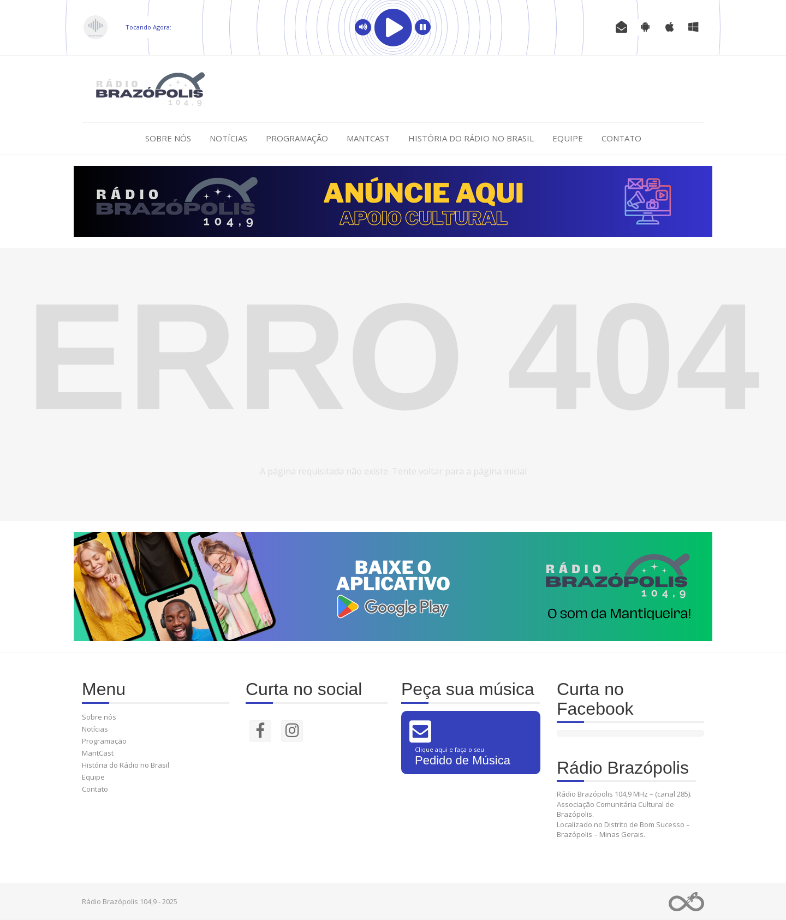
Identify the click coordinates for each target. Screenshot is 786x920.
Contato (621, 138)
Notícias (228, 138)
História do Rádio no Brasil (471, 138)
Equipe (567, 138)
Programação (297, 138)
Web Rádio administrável (686, 901)
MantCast (368, 138)
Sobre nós (168, 138)
